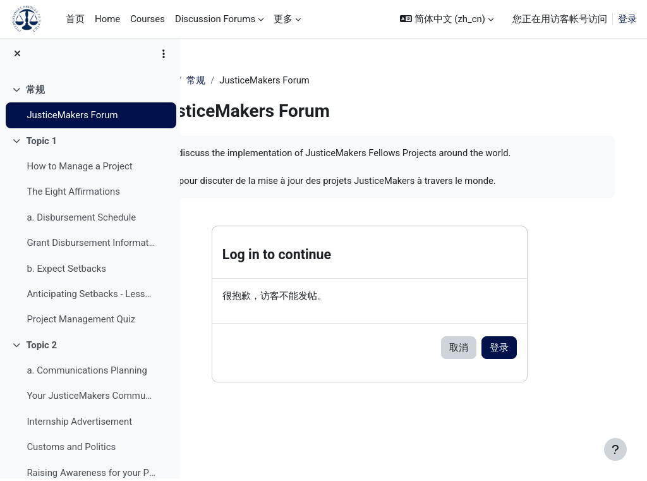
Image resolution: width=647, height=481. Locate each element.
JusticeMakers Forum (72, 118)
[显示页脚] (615, 449)
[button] (447, 19)
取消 (492, 362)
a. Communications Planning (87, 373)
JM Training (229, 80)
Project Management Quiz (81, 322)
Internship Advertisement (79, 424)
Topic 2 (41, 347)
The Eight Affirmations (73, 194)
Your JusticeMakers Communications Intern (91, 399)
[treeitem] (90, 105)
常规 (35, 92)
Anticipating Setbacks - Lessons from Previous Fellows (91, 296)
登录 (627, 19)
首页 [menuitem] (75, 19)
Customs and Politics (71, 450)
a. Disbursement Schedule (81, 220)
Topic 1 (41, 143)
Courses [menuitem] (147, 19)
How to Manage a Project (79, 169)
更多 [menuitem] (283, 19)
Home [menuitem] (107, 19)
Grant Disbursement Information (91, 246)
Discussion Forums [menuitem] (215, 19)
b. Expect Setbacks (66, 271)
